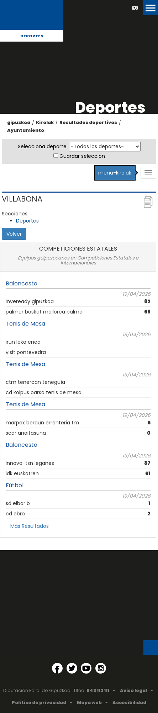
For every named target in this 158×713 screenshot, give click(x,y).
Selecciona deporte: (43, 146)
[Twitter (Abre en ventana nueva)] (72, 668)
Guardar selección (82, 156)
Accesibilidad (129, 702)
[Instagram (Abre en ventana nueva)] (100, 668)
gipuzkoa (18, 122)
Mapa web (89, 702)
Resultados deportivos (88, 122)
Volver (14, 233)
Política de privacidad (39, 702)
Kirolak (45, 122)
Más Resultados (29, 526)
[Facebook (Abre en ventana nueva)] (57, 668)
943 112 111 (97, 690)
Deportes (31, 36)
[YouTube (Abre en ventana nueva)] (86, 668)
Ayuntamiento (25, 130)
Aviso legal (133, 690)
